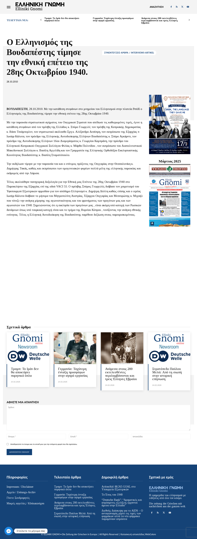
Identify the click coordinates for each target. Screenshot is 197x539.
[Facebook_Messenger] (8, 531)
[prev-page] (41, 20)
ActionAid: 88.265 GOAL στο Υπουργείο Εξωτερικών (118, 488)
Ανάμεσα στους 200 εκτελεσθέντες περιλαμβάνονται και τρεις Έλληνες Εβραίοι (159, 20)
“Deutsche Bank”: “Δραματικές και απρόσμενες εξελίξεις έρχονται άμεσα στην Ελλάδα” (122, 502)
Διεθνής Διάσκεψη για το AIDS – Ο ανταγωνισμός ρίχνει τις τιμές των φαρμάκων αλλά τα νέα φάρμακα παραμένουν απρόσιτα (122, 515)
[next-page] (189, 20)
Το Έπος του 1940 (112, 494)
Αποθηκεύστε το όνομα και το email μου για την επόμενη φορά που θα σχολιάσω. (43, 444)
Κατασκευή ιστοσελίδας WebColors (138, 534)
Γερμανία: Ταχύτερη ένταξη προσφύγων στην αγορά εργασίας (113, 19)
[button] (156, 7)
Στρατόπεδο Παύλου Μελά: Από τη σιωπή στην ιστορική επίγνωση (167, 374)
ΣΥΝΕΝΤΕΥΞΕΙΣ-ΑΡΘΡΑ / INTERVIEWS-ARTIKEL (129, 52)
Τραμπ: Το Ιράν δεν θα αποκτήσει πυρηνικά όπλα (61, 19)
